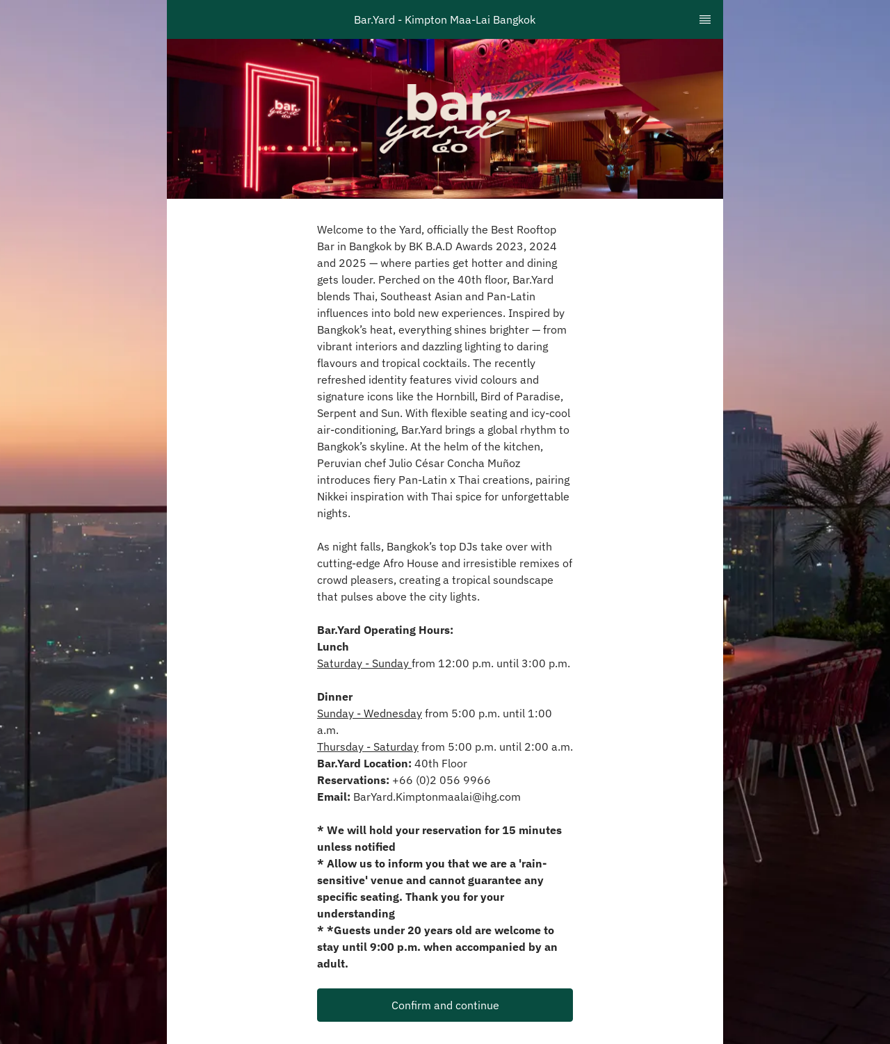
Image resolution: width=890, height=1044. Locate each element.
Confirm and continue (445, 1005)
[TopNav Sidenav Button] (705, 19)
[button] (445, 1005)
